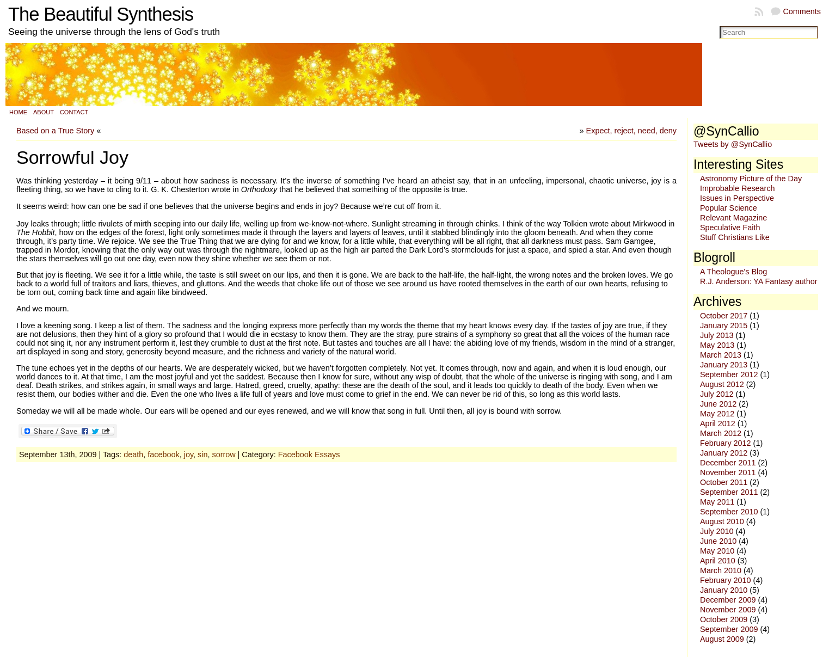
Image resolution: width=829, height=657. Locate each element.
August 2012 (722, 384)
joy (188, 454)
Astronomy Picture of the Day (751, 178)
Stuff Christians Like (735, 237)
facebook (163, 454)
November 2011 (728, 472)
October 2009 (723, 619)
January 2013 (723, 364)
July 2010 (717, 531)
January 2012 (723, 453)
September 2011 (729, 492)
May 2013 (717, 345)
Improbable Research (737, 188)
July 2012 (717, 394)
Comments (802, 11)
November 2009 (728, 609)
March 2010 (720, 570)
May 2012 (717, 413)
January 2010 (723, 590)
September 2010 (729, 511)
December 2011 (728, 462)
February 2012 (725, 443)
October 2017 (723, 315)
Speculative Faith (730, 227)
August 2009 (722, 639)
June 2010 (718, 541)
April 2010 (717, 560)
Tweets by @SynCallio (732, 144)
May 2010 (717, 551)
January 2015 (723, 325)
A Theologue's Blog (733, 271)
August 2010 (722, 521)
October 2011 (723, 482)
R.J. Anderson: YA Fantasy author (758, 281)
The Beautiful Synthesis (100, 14)
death (133, 454)
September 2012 (729, 374)
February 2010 (725, 580)
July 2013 (717, 335)
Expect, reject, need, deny (631, 130)
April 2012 (717, 423)
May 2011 (717, 502)
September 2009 (729, 629)
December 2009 (728, 599)
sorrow (223, 454)
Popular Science (728, 208)
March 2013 (720, 355)
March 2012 (720, 433)
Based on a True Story (55, 130)
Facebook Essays (309, 454)
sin (202, 454)
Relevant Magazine (733, 217)
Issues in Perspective (737, 198)
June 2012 (718, 404)
